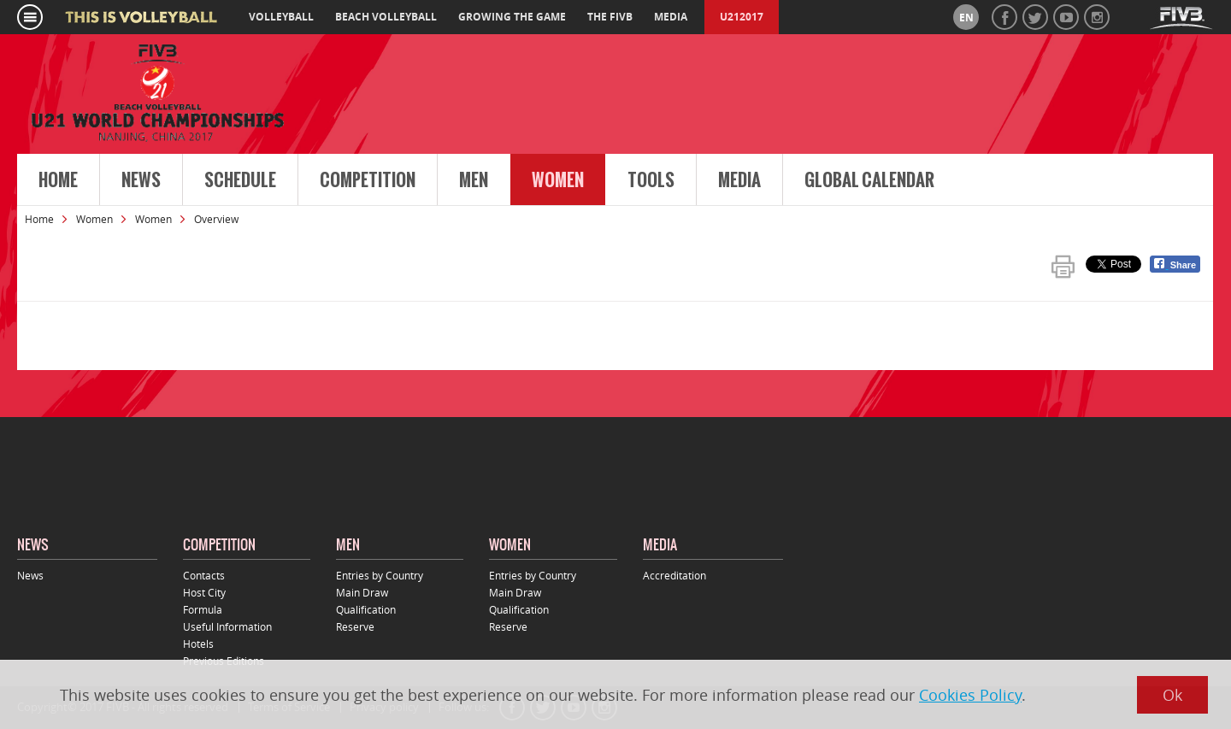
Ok (1172, 695)
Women (558, 180)
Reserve (355, 626)
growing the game (512, 16)
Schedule (240, 180)
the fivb (610, 16)
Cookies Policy (970, 695)
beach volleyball (386, 16)
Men (473, 180)
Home (58, 180)
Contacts (204, 575)
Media (739, 180)
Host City (204, 592)
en (966, 17)
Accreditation (674, 575)
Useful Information (227, 626)
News (141, 180)
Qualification (366, 609)
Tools (650, 180)
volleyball (281, 16)
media (670, 16)
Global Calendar (869, 180)
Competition (367, 180)
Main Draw (362, 592)
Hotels (198, 643)
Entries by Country (379, 575)
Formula (202, 609)
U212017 (741, 16)
